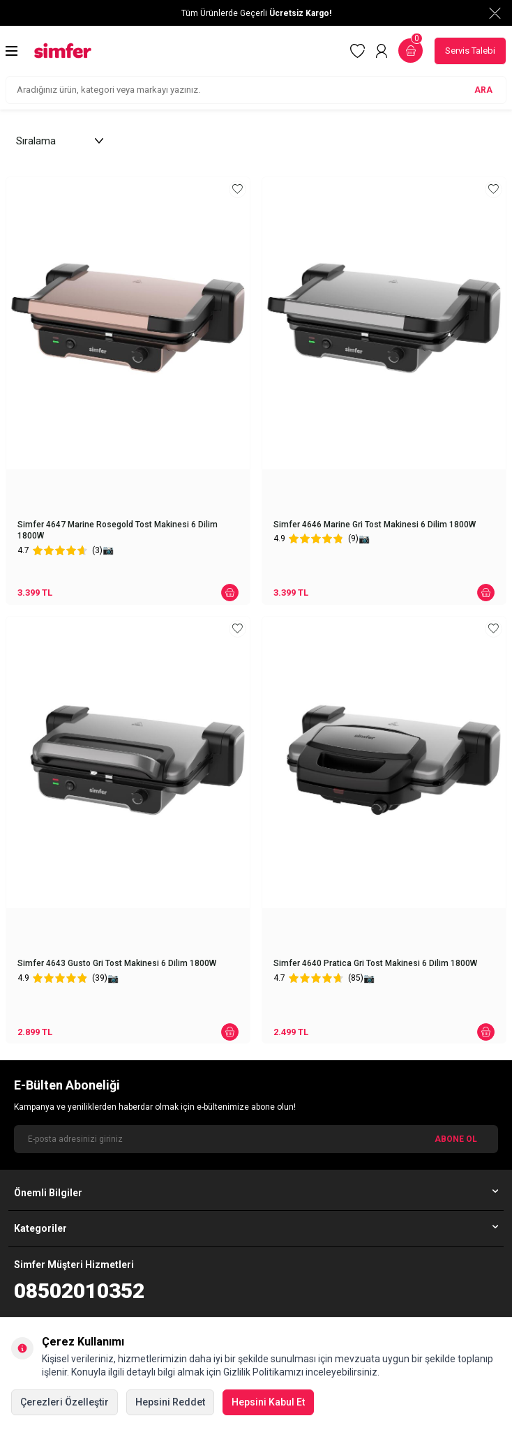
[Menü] (11, 51)
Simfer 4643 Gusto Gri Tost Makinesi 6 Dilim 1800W (116, 963)
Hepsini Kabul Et (268, 1402)
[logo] (62, 50)
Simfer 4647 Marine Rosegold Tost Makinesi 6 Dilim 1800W (117, 530)
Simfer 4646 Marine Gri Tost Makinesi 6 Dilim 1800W (374, 524)
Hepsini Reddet (170, 1402)
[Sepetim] (410, 50)
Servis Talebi (470, 50)
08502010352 (79, 1291)
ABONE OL (456, 1139)
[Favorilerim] (357, 51)
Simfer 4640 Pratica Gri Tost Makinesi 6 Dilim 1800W (375, 963)
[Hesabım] (381, 51)
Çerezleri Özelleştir (64, 1402)
